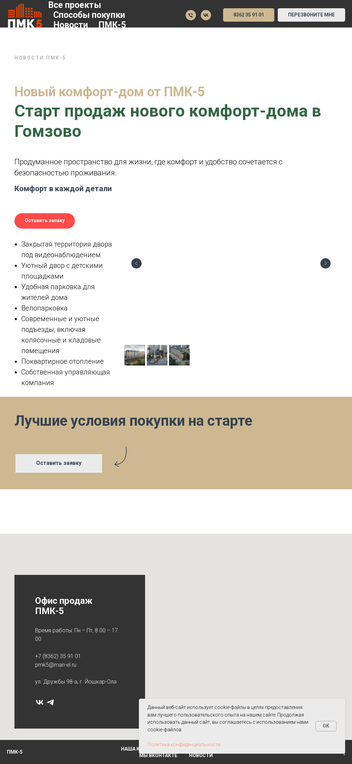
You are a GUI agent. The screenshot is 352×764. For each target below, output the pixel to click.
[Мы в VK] (206, 15)
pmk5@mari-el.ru (55, 665)
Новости (70, 25)
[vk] (39, 702)
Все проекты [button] (74, 5)
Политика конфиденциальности (183, 744)
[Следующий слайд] (325, 263)
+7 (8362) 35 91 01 (58, 656)
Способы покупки (89, 15)
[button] (311, 15)
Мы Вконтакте (158, 755)
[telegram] (50, 702)
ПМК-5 (112, 25)
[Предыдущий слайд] (136, 263)
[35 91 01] (191, 15)
